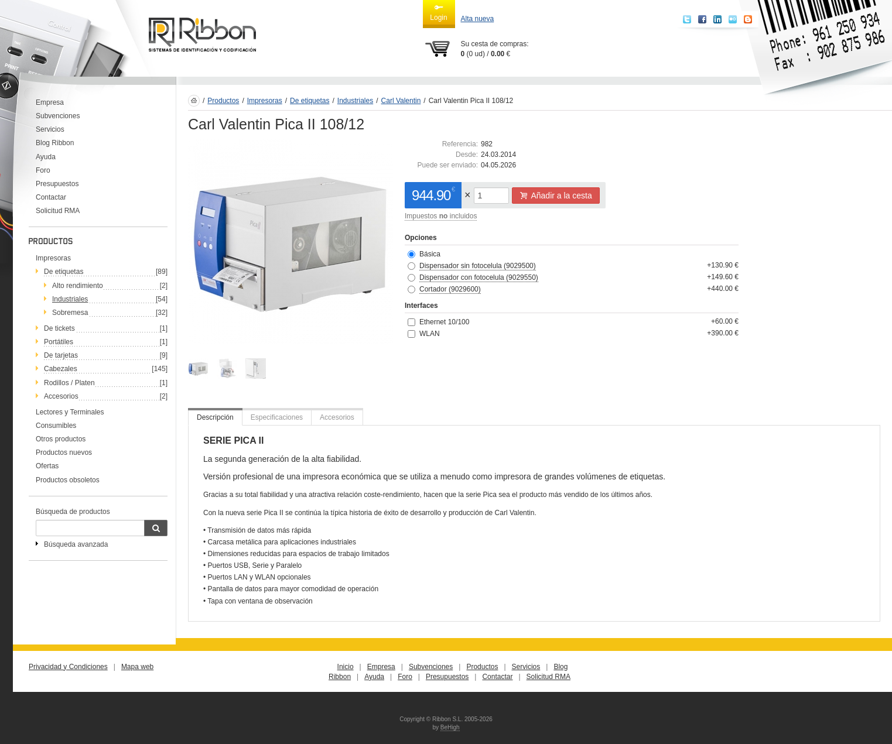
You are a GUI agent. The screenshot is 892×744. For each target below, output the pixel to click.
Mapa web (137, 667)
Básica (429, 254)
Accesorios (61, 396)
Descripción (215, 417)
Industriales (70, 299)
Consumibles (56, 425)
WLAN (429, 334)
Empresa (50, 102)
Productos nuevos (64, 452)
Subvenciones (58, 116)
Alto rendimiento (77, 286)
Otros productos (61, 439)
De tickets (59, 328)
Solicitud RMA (58, 211)
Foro (43, 170)
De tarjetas (61, 355)
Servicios (50, 129)
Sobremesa (70, 312)
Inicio (345, 667)
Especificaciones (277, 417)
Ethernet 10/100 (444, 322)
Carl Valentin (401, 101)
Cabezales (60, 369)
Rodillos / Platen (69, 383)
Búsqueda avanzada (76, 544)
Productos (223, 101)
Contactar (51, 197)
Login (438, 12)
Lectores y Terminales (70, 412)
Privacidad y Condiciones (68, 667)
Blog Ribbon (55, 143)
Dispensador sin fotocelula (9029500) (477, 266)
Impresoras (53, 258)
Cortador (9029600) (450, 289)
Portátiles (58, 342)
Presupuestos (57, 184)
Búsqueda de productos (73, 512)
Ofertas (47, 466)
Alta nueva (477, 19)
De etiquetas (63, 272)
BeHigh (450, 727)
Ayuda (46, 157)
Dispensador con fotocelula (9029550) (478, 277)
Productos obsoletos (68, 480)
